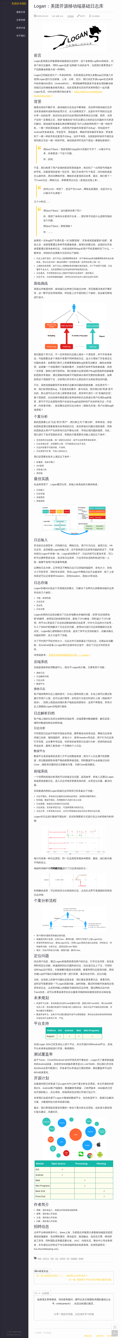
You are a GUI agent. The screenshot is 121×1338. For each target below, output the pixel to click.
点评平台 (46, 1258)
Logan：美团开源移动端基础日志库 (69, 6)
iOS (68, 1258)
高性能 (81, 1258)
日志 (56, 1258)
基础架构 (74, 1258)
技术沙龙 (20, 28)
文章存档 (20, 20)
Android (62, 1258)
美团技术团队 (19, 3)
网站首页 (88, 1336)
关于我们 (20, 35)
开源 (52, 1258)
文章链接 (70, 16)
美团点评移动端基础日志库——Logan (69, 655)
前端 (39, 1258)
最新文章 (20, 12)
